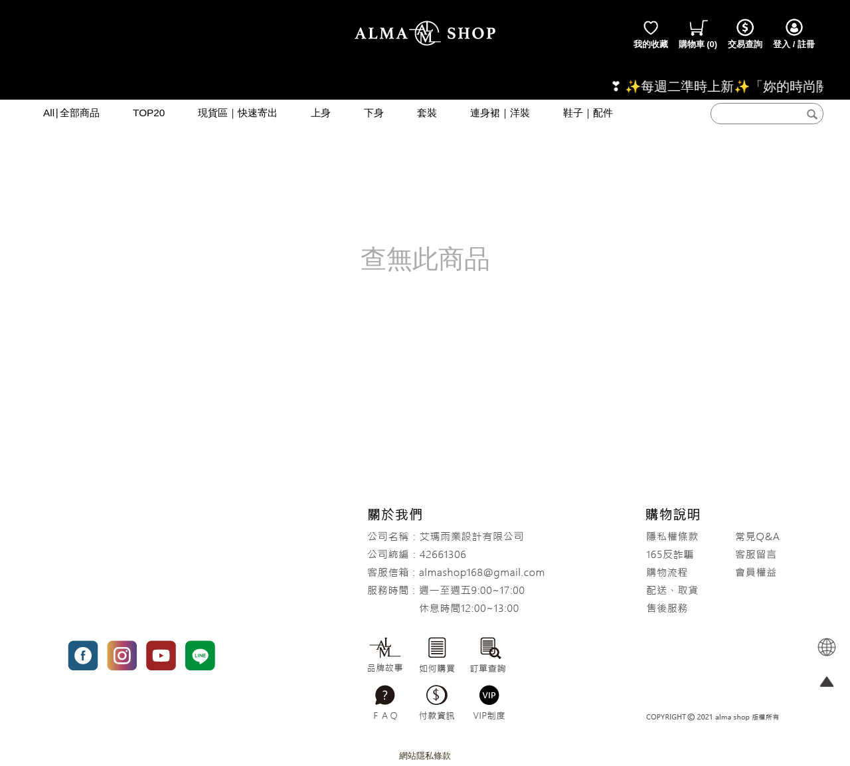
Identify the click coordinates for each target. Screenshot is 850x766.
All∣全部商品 (71, 112)
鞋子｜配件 (588, 112)
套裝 (427, 112)
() (698, 33)
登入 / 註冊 (794, 33)
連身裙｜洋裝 (500, 112)
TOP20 (149, 112)
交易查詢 (745, 33)
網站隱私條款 (425, 756)
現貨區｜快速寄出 (238, 112)
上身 (321, 112)
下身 (374, 112)
